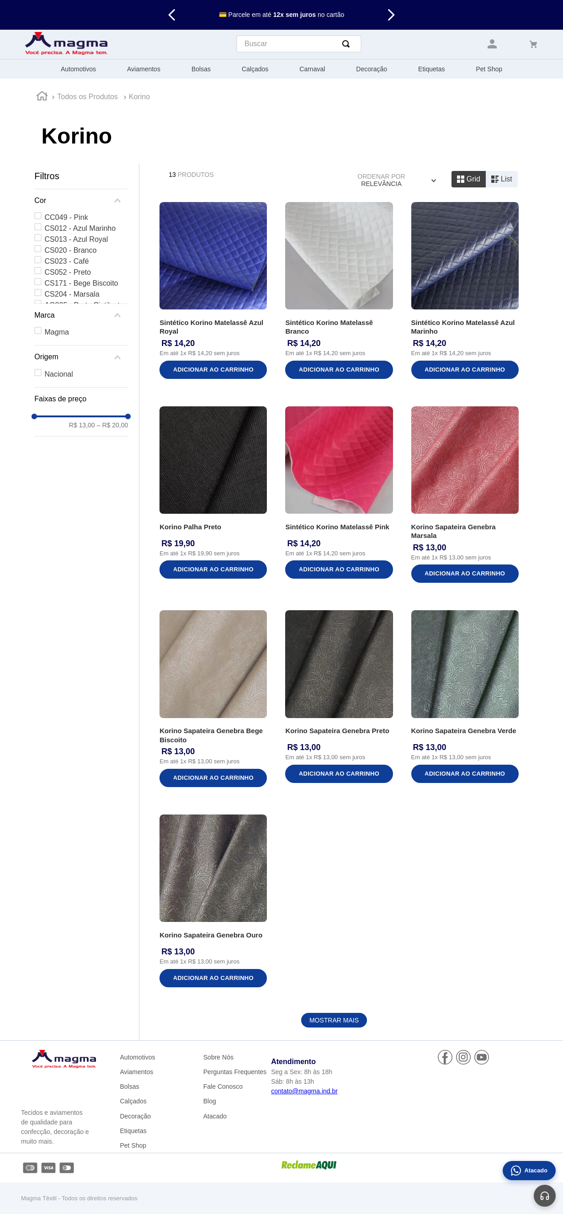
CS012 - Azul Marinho (80, 228)
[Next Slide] (390, 15)
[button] (81, 201)
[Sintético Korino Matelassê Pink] (339, 496)
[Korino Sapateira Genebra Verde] (465, 700)
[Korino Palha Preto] (213, 496)
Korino (139, 97)
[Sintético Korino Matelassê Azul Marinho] (465, 291)
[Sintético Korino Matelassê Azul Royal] (213, 291)
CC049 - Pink (66, 217)
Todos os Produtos (87, 97)
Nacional (59, 374)
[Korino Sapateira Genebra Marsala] (465, 496)
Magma (57, 332)
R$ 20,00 (112, 425)
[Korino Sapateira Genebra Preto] (339, 700)
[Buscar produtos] (347, 44)
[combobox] (298, 44)
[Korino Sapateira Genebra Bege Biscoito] (213, 700)
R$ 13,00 (82, 425)
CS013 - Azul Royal (76, 239)
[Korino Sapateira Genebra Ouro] (213, 902)
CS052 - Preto (68, 272)
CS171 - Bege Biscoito (81, 283)
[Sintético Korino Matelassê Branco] (339, 291)
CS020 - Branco (71, 250)
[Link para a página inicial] (42, 97)
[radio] (468, 179)
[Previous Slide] (172, 15)
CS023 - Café (67, 261)
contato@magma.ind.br (304, 1091)
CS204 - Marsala (72, 294)
